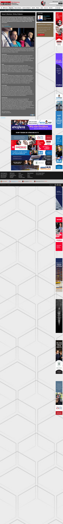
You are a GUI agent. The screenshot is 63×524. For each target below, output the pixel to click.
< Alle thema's (3, 117)
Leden (41, 7)
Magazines (11, 7)
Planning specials (3, 177)
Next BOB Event (12, 174)
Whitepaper (11, 177)
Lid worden (20, 175)
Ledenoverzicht (21, 174)
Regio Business (10, 3)
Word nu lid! (42, 34)
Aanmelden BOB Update (39, 174)
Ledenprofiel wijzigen (22, 177)
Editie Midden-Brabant (4, 174)
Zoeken (60, 3)
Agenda (33, 7)
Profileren (60, 1)
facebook (55, 185)
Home (1, 8)
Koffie (5, 26)
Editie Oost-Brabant (3, 175)
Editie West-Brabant (4, 176)
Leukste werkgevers (26, 7)
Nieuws (37, 7)
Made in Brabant (17, 7)
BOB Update (20, 176)
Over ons (46, 7)
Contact (28, 175)
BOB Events (5, 7)
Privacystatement (30, 177)
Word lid (50, 7)
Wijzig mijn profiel (55, 1)
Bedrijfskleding (8, 26)
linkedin (60, 185)
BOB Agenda (12, 176)
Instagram (58, 185)
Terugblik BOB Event (13, 175)
